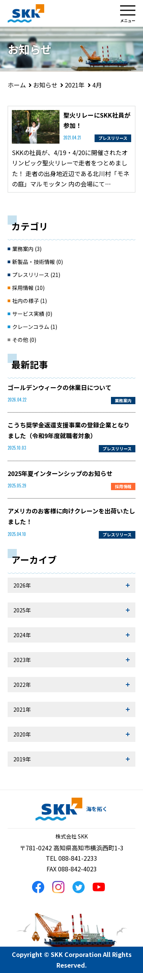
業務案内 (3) (27, 249)
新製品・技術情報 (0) (37, 262)
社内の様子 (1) (29, 300)
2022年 (22, 684)
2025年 (22, 610)
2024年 (22, 635)
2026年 (22, 585)
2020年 (22, 734)
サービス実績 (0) (32, 313)
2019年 (22, 759)
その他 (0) (24, 339)
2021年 (22, 709)
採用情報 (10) (28, 287)
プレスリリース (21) (36, 274)
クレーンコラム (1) (34, 326)
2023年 (22, 660)
